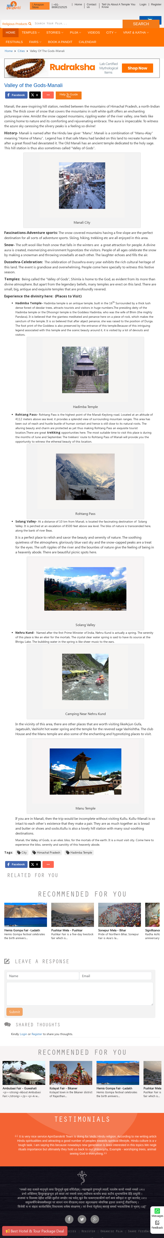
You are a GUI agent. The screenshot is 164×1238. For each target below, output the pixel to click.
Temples (31, 32)
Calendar (87, 42)
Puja (75, 32)
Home (78, 4)
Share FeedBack (140, 1231)
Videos (94, 32)
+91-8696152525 (59, 6)
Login (143, 4)
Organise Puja (111, 1231)
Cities (21, 51)
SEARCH (141, 24)
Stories (55, 32)
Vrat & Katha (136, 32)
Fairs (35, 42)
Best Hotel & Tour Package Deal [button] (35, 1231)
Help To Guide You (69, 95)
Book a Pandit (60, 42)
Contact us (91, 5)
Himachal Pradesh (48, 852)
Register (156, 4)
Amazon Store (38, 6)
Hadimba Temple (81, 852)
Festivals (14, 42)
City (111, 32)
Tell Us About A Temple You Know (118, 5)
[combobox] (76, 24)
